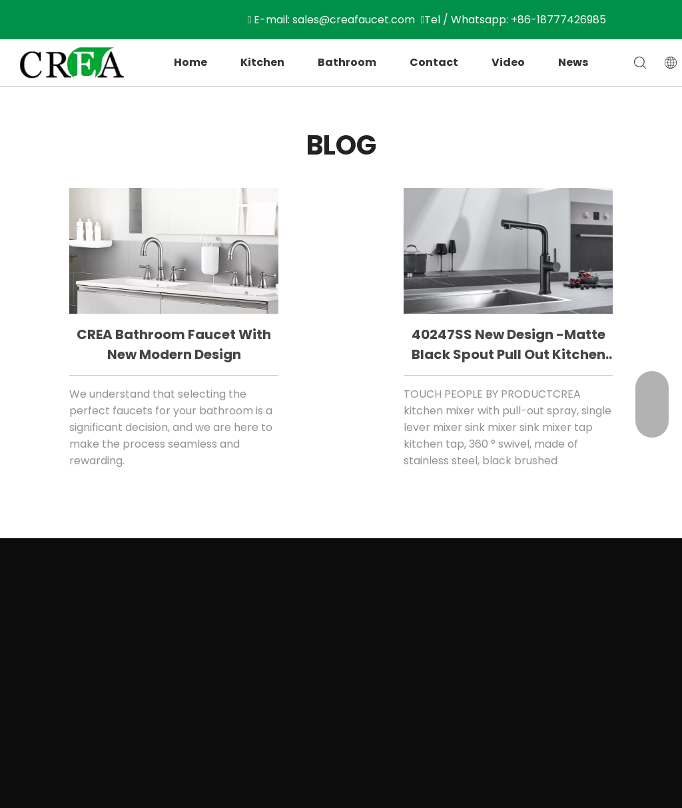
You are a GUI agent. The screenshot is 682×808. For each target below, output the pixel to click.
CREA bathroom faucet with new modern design (174, 344)
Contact (434, 62)
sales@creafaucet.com (353, 19)
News (573, 62)
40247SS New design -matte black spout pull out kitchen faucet (508, 345)
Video (508, 62)
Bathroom (347, 62)
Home (190, 62)
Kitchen (262, 62)
